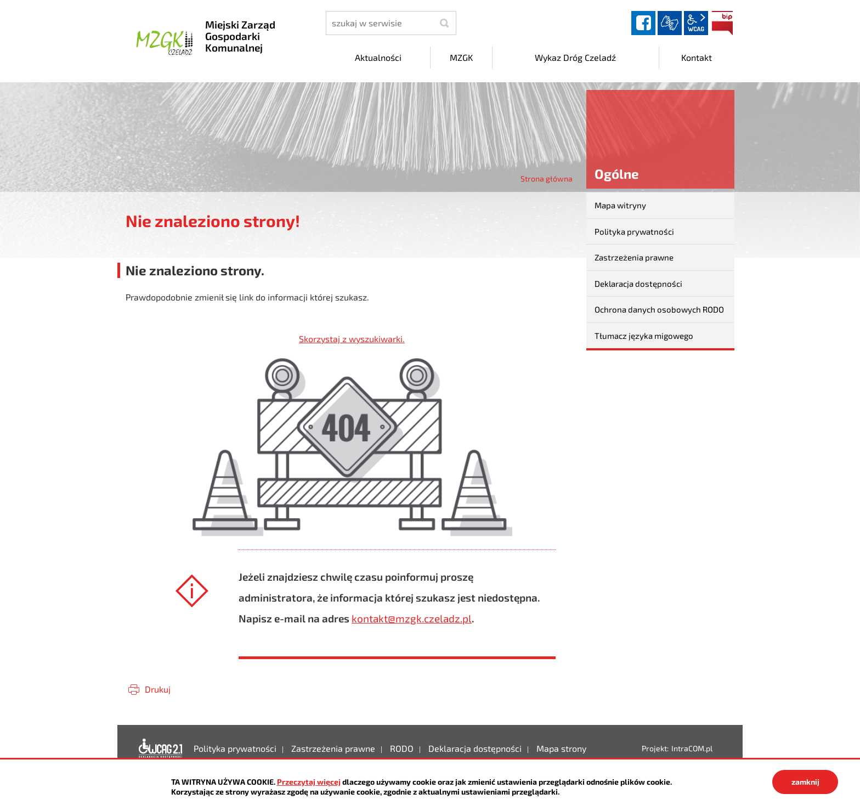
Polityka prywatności (634, 231)
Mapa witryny (620, 205)
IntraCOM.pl (691, 748)
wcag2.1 (696, 23)
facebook (643, 23)
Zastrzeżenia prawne (634, 257)
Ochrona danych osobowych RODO (659, 309)
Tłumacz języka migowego (644, 336)
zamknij (805, 781)
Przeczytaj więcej (309, 781)
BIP (722, 23)
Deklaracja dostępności (638, 283)
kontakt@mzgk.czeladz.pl (412, 618)
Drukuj (158, 689)
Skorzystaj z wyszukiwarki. (352, 338)
